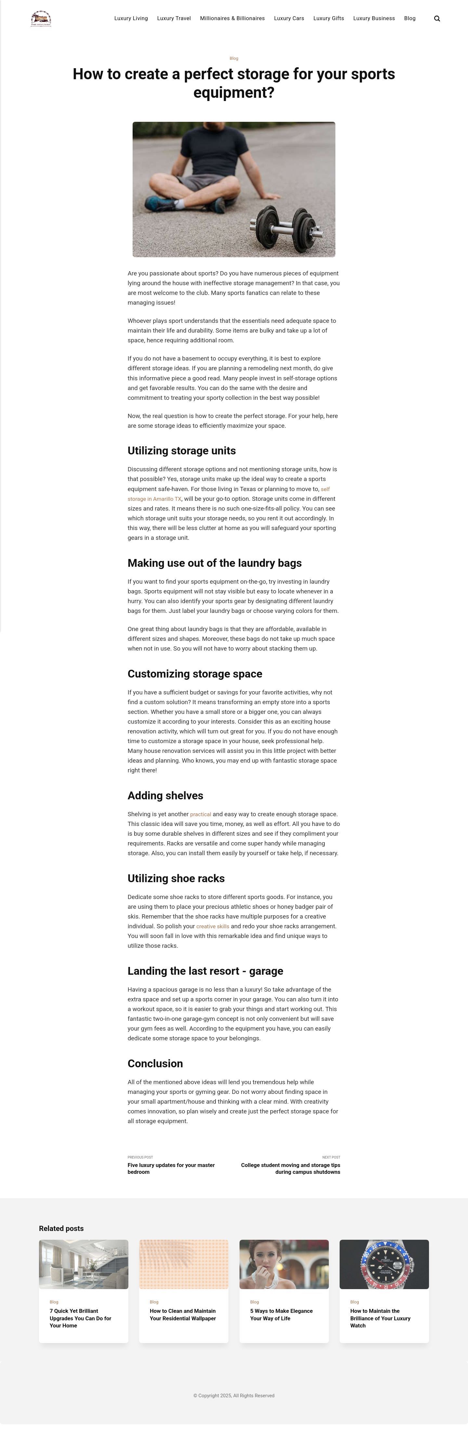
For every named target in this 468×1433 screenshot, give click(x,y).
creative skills (214, 927)
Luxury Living (131, 18)
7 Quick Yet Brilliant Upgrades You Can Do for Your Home (79, 1327)
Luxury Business (374, 18)
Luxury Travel (174, 18)
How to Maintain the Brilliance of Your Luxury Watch (384, 1327)
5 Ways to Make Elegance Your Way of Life (280, 1327)
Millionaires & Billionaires (232, 18)
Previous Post (181, 1167)
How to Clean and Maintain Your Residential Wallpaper (179, 1327)
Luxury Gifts (329, 18)
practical (202, 814)
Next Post (287, 1167)
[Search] (437, 18)
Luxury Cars (289, 18)
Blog (410, 18)
